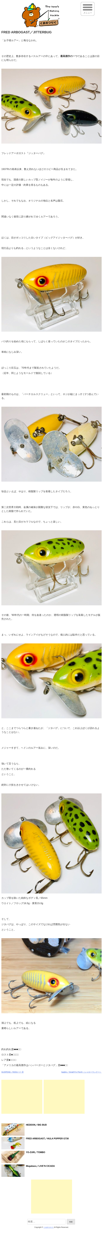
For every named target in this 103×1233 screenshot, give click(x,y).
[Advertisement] (21, 1097)
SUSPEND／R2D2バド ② (12, 1072)
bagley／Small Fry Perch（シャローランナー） (81, 1072)
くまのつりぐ (49, 1227)
